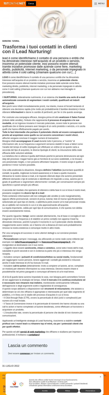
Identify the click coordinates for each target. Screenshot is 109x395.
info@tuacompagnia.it (26, 242)
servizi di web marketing (32, 332)
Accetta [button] (45, 391)
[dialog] (54, 384)
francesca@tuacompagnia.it (56, 242)
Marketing (6, 41)
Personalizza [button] (90, 391)
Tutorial (15, 41)
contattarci (33, 335)
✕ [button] (100, 377)
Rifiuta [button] (67, 391)
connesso (25, 353)
